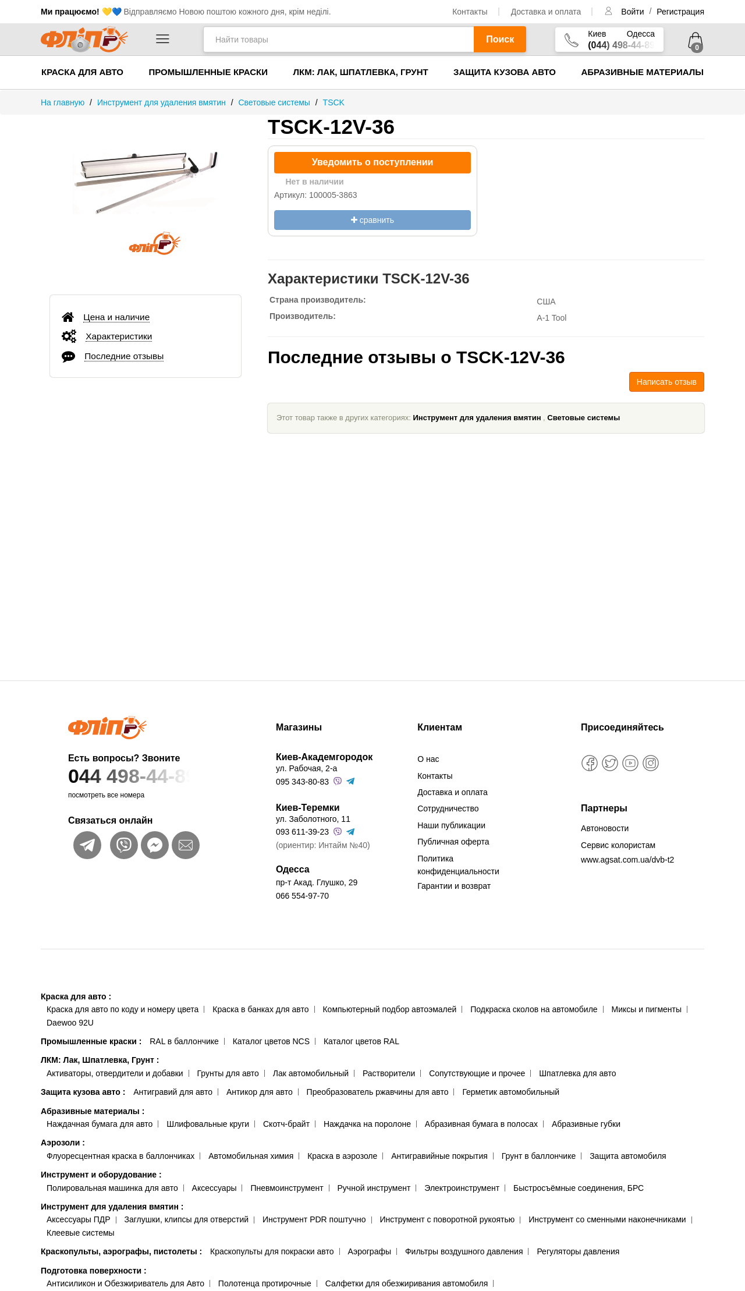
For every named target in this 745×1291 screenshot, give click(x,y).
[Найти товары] (338, 39)
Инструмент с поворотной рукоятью (447, 1219)
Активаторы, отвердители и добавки (115, 1073)
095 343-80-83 (302, 781)
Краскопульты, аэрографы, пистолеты (121, 1251)
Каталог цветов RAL (361, 1041)
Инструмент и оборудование (101, 1174)
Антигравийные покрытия (439, 1156)
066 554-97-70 (302, 895)
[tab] (145, 317)
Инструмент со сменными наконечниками (607, 1219)
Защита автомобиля (628, 1156)
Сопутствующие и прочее (477, 1073)
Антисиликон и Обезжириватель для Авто (125, 1283)
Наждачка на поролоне (367, 1124)
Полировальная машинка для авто (112, 1188)
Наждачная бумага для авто (99, 1124)
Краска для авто (82, 72)
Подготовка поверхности (94, 1270)
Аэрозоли (63, 1142)
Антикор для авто (259, 1092)
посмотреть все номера (106, 795)
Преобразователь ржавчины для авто (378, 1092)
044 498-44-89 (149, 776)
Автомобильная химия (250, 1156)
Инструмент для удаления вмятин (477, 417)
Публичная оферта (453, 841)
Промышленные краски (208, 72)
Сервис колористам (618, 845)
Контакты (469, 11)
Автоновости (605, 828)
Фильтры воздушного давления (464, 1251)
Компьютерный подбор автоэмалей (389, 1009)
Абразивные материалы (642, 72)
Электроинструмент (461, 1188)
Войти (633, 11)
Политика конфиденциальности (458, 865)
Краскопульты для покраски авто (272, 1251)
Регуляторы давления (578, 1251)
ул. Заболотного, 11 (313, 819)
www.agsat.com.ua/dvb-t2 (627, 859)
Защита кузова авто (504, 72)
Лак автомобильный (311, 1073)
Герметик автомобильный (510, 1092)
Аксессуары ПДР (79, 1219)
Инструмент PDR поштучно (314, 1219)
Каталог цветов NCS (271, 1041)
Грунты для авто (228, 1073)
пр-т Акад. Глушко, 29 (316, 882)
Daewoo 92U (70, 1022)
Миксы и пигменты (646, 1009)
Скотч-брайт (286, 1124)
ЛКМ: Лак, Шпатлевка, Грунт (360, 72)
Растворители (389, 1073)
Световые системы (583, 417)
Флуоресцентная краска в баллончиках (120, 1156)
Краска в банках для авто (260, 1009)
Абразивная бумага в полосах (481, 1124)
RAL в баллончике (184, 1041)
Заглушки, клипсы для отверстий (187, 1219)
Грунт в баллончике (539, 1156)
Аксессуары (214, 1188)
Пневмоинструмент (286, 1188)
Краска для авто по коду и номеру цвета (122, 1009)
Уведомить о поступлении (373, 162)
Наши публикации (451, 825)
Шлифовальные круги (207, 1124)
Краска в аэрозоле (342, 1156)
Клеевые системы (81, 1232)
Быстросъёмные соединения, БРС (578, 1188)
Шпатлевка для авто (577, 1073)
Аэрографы (369, 1251)
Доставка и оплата (546, 11)
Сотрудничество (447, 808)
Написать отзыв (667, 381)
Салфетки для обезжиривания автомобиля (406, 1283)
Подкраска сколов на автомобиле (533, 1009)
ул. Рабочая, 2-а (306, 768)
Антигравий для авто (172, 1092)
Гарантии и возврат (454, 886)
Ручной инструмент (374, 1188)
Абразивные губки (586, 1124)
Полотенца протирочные (264, 1283)
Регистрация (680, 11)
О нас (428, 759)
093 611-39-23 (302, 831)
